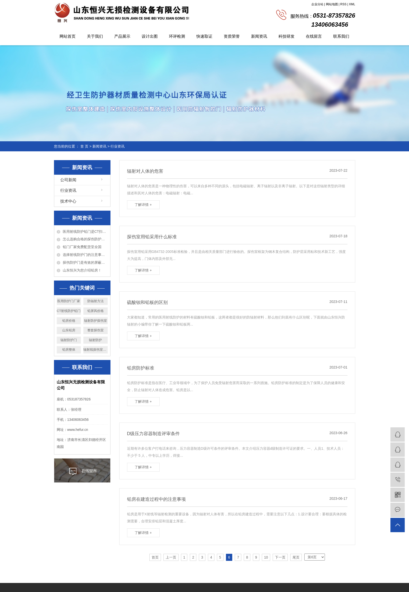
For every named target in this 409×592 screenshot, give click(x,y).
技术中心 (68, 201)
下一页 (280, 557)
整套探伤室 (95, 330)
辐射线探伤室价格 (95, 349)
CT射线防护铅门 (69, 311)
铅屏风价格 (95, 311)
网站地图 (332, 4)
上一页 (171, 557)
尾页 (296, 557)
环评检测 (177, 36)
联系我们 (341, 36)
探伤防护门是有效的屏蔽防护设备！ (85, 262)
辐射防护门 (69, 340)
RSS (343, 4)
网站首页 (68, 36)
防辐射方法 (95, 301)
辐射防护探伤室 (95, 321)
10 (266, 557)
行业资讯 (117, 146)
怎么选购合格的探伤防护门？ (85, 239)
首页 (155, 557)
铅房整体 (68, 349)
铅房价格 (68, 321)
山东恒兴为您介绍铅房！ (82, 270)
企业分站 (317, 4)
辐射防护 (95, 340)
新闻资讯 (259, 36)
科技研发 (286, 36)
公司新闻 (68, 180)
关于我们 (95, 36)
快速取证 (204, 36)
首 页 (84, 146)
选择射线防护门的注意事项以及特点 (85, 255)
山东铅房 (68, 330)
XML (352, 4)
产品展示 (122, 36)
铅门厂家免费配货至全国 (82, 247)
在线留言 (314, 36)
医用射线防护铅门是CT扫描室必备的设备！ (85, 232)
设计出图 (150, 36)
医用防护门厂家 (68, 301)
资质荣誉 (232, 36)
